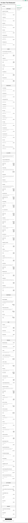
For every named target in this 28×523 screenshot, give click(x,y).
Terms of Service (7, 521)
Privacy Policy (10, 521)
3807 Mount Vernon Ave (19, 7)
